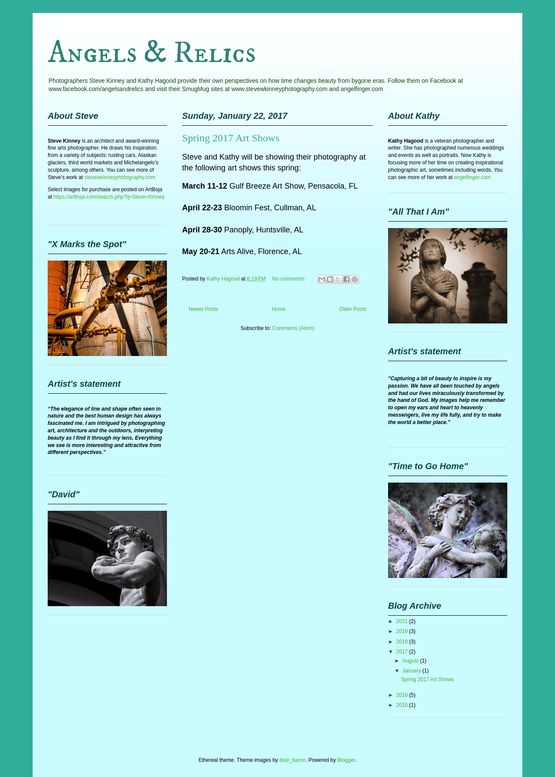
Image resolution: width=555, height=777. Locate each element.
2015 (402, 705)
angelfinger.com (472, 177)
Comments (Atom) (293, 328)
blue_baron (293, 760)
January (412, 671)
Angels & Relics (152, 53)
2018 (402, 642)
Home (279, 309)
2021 (402, 621)
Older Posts (352, 309)
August (411, 661)
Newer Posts (203, 309)
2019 (402, 631)
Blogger (346, 760)
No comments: (289, 279)
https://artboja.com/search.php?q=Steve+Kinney (108, 197)
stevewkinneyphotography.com (119, 177)
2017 (402, 652)
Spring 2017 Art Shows (231, 138)
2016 (402, 695)
